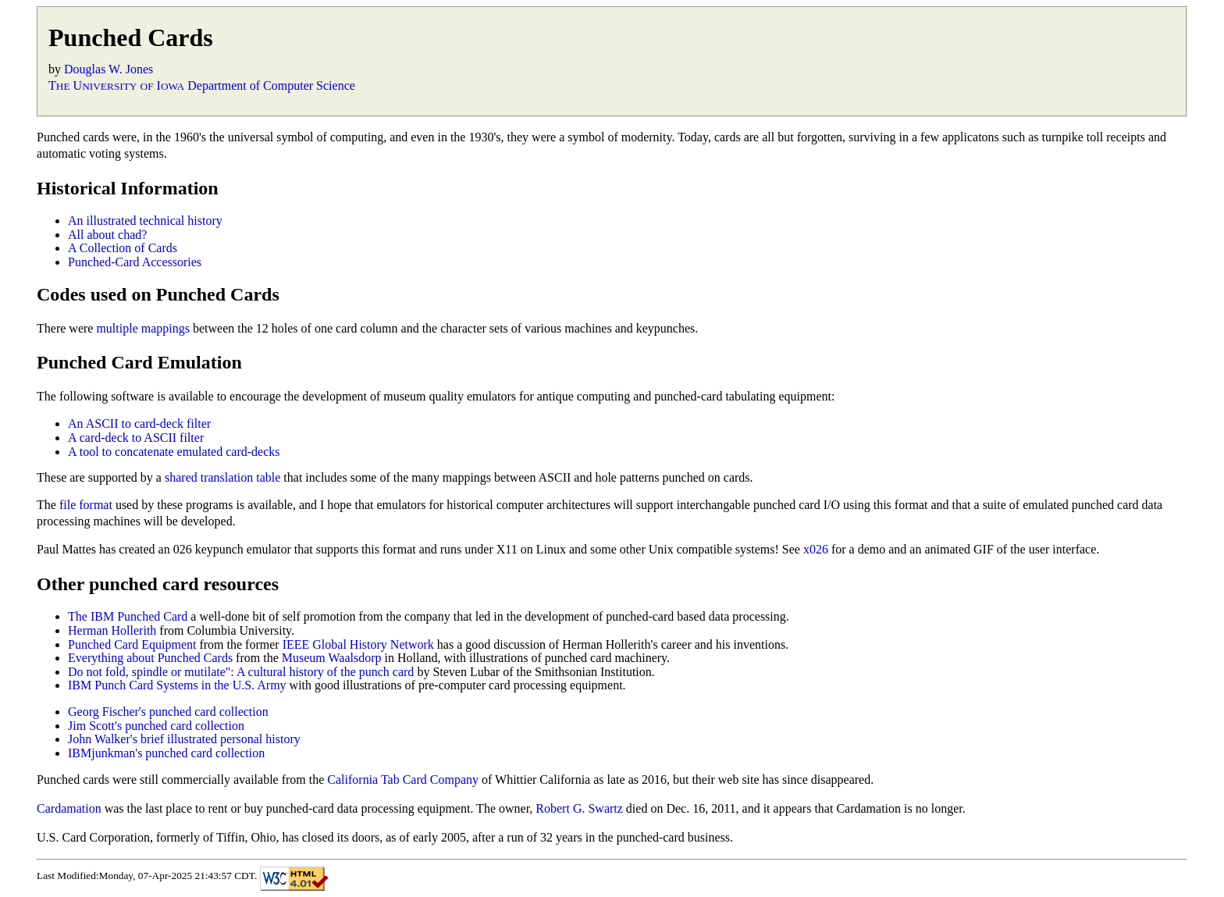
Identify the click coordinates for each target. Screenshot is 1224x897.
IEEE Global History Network (358, 644)
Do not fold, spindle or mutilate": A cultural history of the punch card (241, 671)
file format (85, 504)
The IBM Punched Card (127, 616)
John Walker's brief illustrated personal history (184, 739)
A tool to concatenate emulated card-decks (173, 451)
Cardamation (69, 808)
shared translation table (222, 477)
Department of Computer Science (271, 85)
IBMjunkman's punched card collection (166, 753)
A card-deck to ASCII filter (136, 437)
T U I (116, 85)
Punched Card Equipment (132, 644)
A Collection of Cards (122, 248)
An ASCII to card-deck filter (139, 423)
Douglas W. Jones (108, 69)
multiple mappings (143, 328)
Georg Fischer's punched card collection (168, 711)
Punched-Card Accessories (134, 262)
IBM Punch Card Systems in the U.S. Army (177, 685)
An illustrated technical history (145, 220)
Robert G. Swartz (579, 808)
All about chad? (107, 234)
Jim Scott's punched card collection (156, 725)
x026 (815, 549)
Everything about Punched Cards (150, 657)
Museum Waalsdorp (332, 657)
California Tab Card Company (403, 779)
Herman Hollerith (112, 630)
